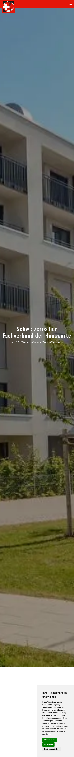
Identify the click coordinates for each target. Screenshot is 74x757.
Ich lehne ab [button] (48, 744)
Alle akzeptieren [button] (50, 740)
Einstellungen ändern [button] (51, 749)
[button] (70, 4)
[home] (38, 6)
